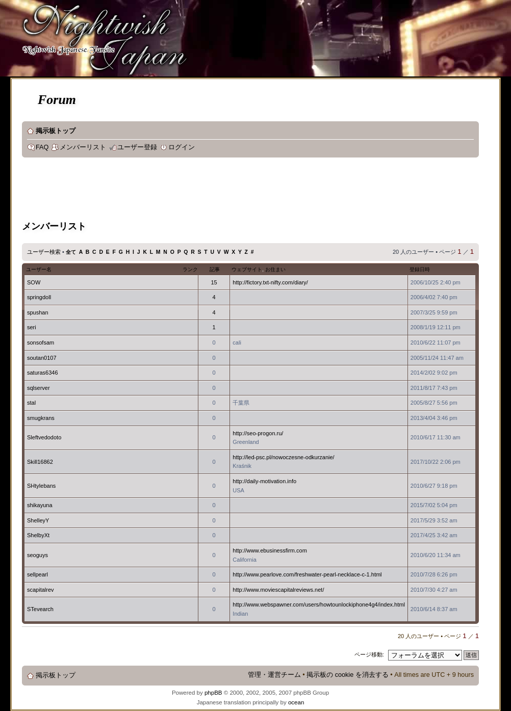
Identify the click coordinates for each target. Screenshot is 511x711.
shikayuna (40, 505)
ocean (296, 702)
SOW (33, 282)
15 (214, 282)
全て (71, 252)
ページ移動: (369, 654)
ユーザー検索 (44, 252)
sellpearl (37, 574)
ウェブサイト (247, 269)
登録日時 (420, 269)
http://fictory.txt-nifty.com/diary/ (270, 282)
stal (31, 403)
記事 (215, 269)
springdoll (39, 297)
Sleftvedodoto (44, 437)
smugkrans (41, 418)
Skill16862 (40, 462)
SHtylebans (41, 486)
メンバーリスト (83, 147)
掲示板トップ (55, 131)
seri (31, 327)
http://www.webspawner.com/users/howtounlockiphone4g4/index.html (319, 604)
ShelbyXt (38, 535)
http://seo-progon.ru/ (258, 433)
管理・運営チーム (274, 674)
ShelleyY (38, 520)
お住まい (275, 269)
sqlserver (38, 388)
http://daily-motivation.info (264, 481)
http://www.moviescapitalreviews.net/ (278, 590)
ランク (190, 269)
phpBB (213, 693)
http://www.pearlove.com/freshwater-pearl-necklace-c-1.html (307, 574)
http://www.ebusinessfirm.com (270, 550)
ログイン (181, 147)
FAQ (42, 147)
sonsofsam (40, 342)
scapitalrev (40, 590)
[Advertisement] (207, 191)
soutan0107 (42, 358)
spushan (37, 312)
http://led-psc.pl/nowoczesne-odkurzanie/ (283, 457)
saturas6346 (42, 373)
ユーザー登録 (137, 147)
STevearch (40, 609)
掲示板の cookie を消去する (347, 674)
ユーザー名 (39, 269)
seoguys (37, 555)
